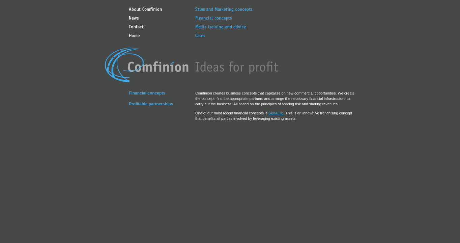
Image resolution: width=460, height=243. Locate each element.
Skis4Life (276, 113)
